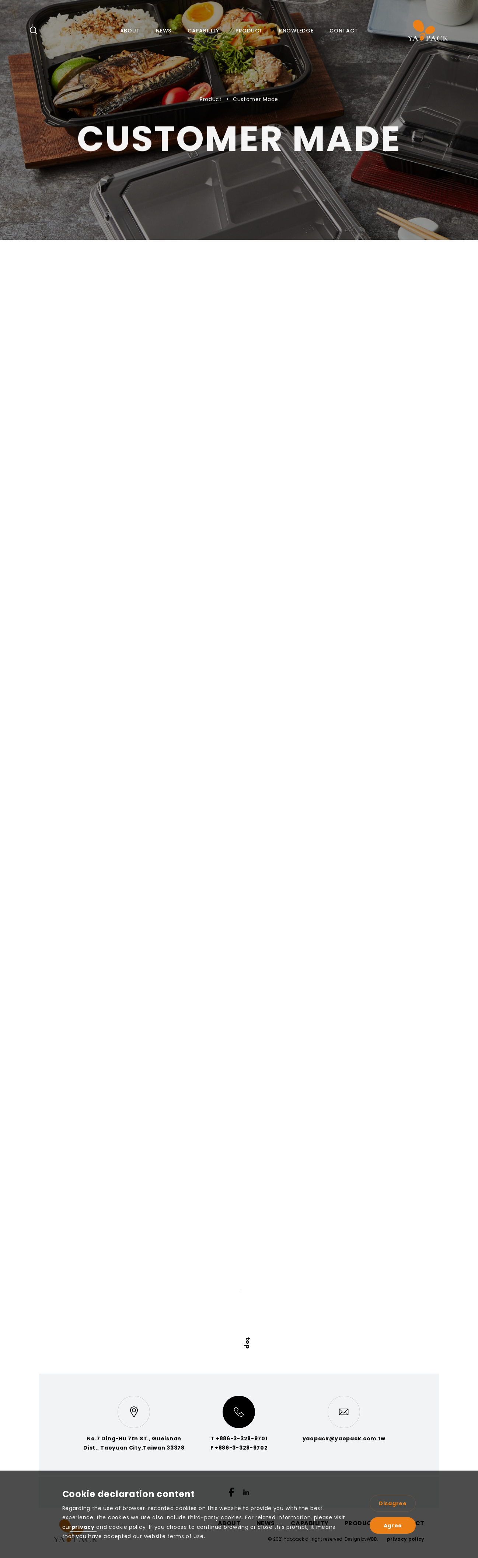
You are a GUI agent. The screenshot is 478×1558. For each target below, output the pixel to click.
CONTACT (343, 30)
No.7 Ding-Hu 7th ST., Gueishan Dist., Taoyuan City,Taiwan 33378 (133, 1443)
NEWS (163, 30)
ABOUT (130, 30)
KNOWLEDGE (296, 30)
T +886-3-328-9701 (239, 1438)
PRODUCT (249, 30)
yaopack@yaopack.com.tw (344, 1438)
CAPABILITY (203, 30)
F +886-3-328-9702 (239, 1447)
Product (212, 99)
